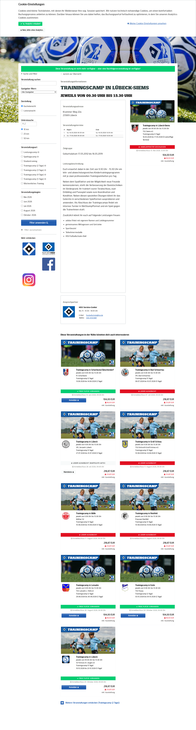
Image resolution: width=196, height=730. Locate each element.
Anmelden (74, 400)
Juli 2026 (26, 206)
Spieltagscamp (30, 157)
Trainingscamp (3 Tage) (33, 170)
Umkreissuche (29, 120)
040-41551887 (91, 318)
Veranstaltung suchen (38, 80)
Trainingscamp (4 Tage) (33, 175)
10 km (25, 129)
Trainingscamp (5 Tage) (33, 179)
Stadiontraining (29, 161)
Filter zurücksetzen (33, 230)
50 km (25, 138)
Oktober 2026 (28, 215)
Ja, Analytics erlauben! (30, 24)
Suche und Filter (30, 74)
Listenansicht (28, 111)
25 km (25, 134)
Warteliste (69, 472)
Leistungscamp (30, 152)
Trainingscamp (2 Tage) (33, 166)
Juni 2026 (26, 202)
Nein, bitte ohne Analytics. (31, 30)
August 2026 (28, 211)
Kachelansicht (28, 106)
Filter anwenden (39, 222)
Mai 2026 (26, 197)
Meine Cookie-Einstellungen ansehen (146, 23)
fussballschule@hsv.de (94, 315)
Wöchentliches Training (32, 183)
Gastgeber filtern (38, 90)
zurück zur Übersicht (72, 74)
